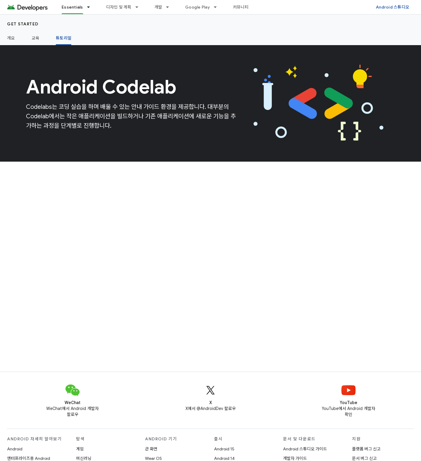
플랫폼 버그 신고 (366, 449)
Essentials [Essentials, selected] (72, 7)
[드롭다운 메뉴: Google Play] (218, 7)
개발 (158, 7)
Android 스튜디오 (392, 7)
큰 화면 (151, 449)
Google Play (197, 7)
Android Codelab (101, 87)
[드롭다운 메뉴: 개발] (170, 7)
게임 (80, 449)
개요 (11, 38)
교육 (36, 38)
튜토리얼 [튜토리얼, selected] (63, 38)
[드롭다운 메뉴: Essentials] (91, 7)
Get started (23, 24)
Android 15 (224, 449)
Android (14, 449)
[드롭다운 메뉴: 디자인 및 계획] (139, 7)
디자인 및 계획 (118, 7)
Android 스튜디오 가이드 (305, 449)
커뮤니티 (241, 7)
